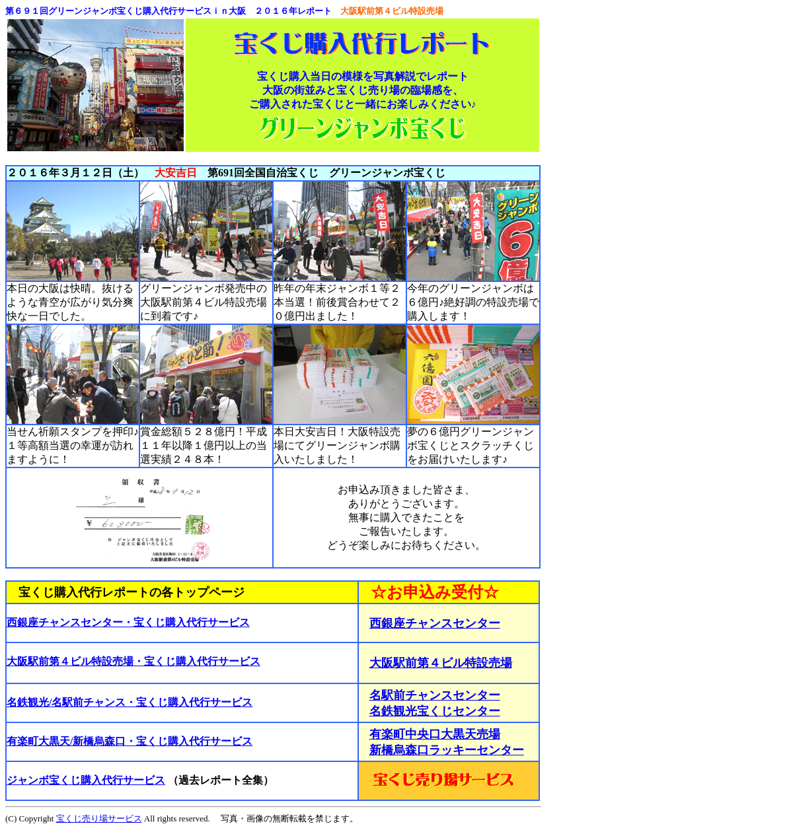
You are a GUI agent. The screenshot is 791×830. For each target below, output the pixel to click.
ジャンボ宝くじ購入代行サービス (86, 780)
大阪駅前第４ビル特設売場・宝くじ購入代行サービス (133, 661)
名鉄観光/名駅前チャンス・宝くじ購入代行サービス (129, 702)
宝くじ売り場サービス (99, 818)
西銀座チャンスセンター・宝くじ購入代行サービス (128, 622)
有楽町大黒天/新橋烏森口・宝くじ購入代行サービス (129, 741)
